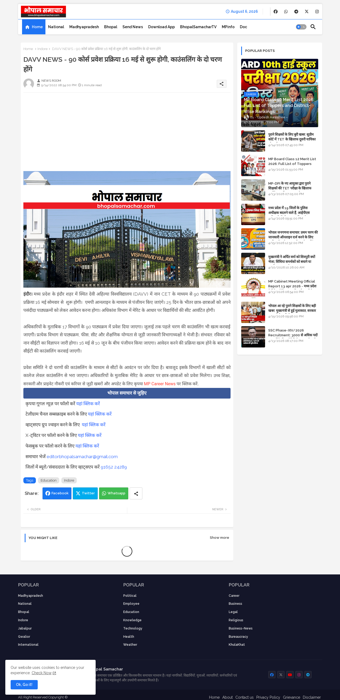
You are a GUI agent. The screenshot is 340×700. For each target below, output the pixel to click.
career (234, 596)
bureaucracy (238, 637)
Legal (233, 612)
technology (132, 628)
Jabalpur (25, 628)
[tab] (33, 26)
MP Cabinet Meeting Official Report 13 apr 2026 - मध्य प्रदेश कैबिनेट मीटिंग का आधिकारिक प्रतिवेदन (292, 286)
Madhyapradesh (84, 27)
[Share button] (136, 493)
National (56, 27)
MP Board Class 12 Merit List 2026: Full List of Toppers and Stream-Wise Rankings (292, 164)
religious (236, 620)
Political (130, 596)
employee (131, 604)
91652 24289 (114, 467)
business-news (241, 628)
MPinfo (228, 27)
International (28, 645)
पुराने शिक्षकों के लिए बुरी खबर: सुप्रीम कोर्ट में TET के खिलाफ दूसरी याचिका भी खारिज (292, 139)
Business (235, 604)
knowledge (132, 620)
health (128, 637)
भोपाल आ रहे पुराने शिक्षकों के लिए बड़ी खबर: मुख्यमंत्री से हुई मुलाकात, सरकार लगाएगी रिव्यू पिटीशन (292, 310)
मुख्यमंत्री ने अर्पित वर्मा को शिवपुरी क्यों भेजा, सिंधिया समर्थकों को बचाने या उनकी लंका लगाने (291, 261)
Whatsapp (116, 493)
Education (49, 480)
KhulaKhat (237, 645)
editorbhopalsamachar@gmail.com (82, 456)
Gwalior (24, 637)
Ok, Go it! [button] (24, 684)
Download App (161, 27)
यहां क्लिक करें (88, 403)
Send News (132, 27)
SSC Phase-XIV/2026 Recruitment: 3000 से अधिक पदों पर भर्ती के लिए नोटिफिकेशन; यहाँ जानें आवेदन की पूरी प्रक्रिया (292, 337)
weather (130, 645)
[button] (301, 27)
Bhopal (110, 27)
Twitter (88, 493)
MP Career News (160, 383)
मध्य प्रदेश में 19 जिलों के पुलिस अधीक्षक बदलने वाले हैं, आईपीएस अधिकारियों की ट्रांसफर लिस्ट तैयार (289, 212)
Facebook (60, 493)
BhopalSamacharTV (198, 27)
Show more (219, 538)
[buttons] (275, 11)
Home (37, 27)
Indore (42, 49)
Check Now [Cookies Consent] (42, 673)
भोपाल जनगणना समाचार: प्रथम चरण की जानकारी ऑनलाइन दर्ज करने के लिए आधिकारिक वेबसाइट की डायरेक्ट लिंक (293, 237)
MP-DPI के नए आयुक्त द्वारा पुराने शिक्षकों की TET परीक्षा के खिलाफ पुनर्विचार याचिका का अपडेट (289, 188)
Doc (243, 27)
